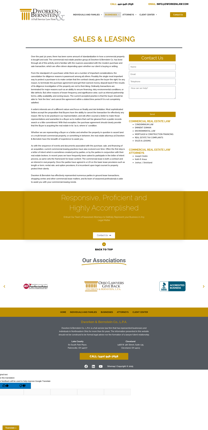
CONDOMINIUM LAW (145, 124)
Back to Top (104, 249)
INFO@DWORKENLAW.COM (168, 4)
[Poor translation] (22, 386)
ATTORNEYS (129, 15)
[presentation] (149, 105)
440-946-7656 (121, 4)
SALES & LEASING (143, 144)
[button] (4, 286)
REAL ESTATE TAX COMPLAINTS (150, 141)
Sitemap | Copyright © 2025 (121, 366)
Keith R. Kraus (141, 162)
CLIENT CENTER (148, 15)
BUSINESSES (112, 15)
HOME (63, 312)
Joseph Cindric (141, 159)
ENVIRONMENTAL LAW (146, 131)
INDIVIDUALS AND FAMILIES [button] (87, 15)
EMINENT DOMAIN (144, 127)
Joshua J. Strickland (144, 166)
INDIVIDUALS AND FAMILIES (83, 312)
